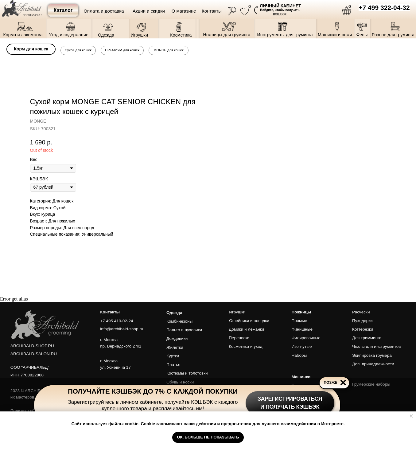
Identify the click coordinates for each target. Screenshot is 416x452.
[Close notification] (411, 416)
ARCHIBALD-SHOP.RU (32, 346)
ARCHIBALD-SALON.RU (33, 354)
